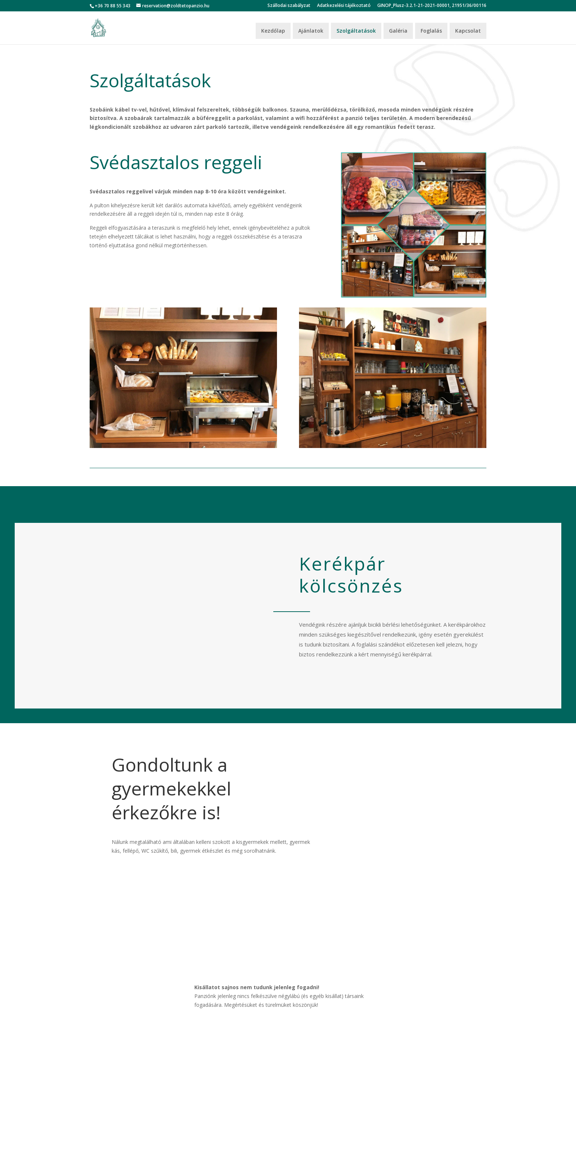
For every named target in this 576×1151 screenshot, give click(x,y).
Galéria (398, 30)
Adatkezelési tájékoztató (344, 5)
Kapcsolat (468, 30)
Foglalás (431, 30)
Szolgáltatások (356, 30)
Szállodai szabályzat (288, 5)
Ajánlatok (310, 30)
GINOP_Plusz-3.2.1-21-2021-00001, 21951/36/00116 (431, 5)
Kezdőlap (273, 30)
